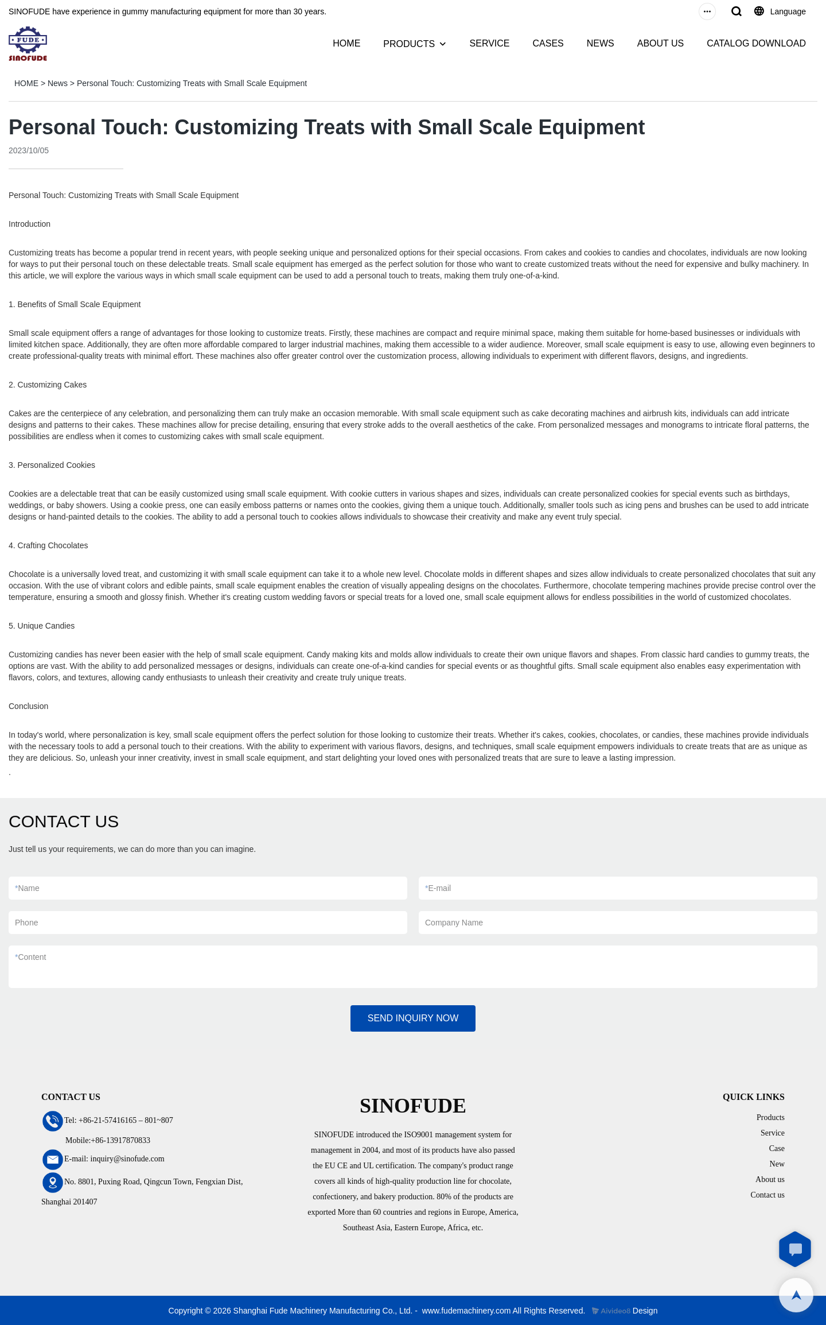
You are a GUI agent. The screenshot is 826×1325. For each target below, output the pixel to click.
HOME (346, 43)
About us (770, 1179)
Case (777, 1148)
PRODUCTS (409, 44)
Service (773, 1133)
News (58, 83)
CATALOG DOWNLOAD (756, 43)
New (777, 1164)
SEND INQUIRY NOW (413, 1018)
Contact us (768, 1195)
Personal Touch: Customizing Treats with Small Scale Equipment (192, 83)
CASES (547, 43)
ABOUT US (660, 43)
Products (771, 1117)
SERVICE (490, 43)
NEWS (600, 43)
